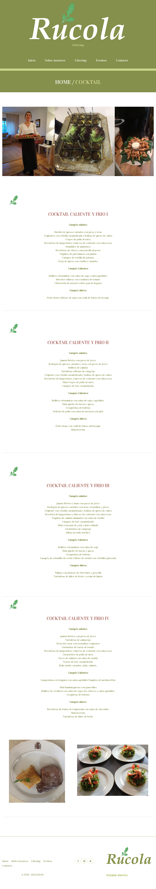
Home (63, 82)
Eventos (101, 60)
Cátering (81, 60)
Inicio (32, 60)
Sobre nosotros (55, 60)
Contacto (122, 60)
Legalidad (37, 874)
